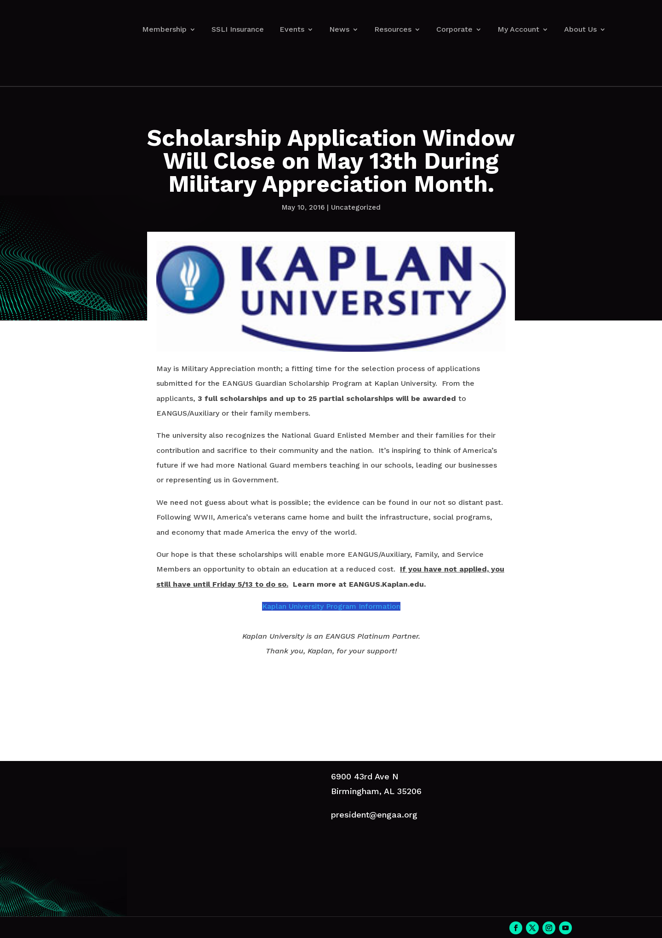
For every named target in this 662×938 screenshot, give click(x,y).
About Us (580, 29)
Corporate (454, 29)
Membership (164, 29)
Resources (392, 29)
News (339, 29)
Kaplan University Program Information (331, 606)
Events (292, 29)
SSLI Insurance (237, 29)
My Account (518, 29)
